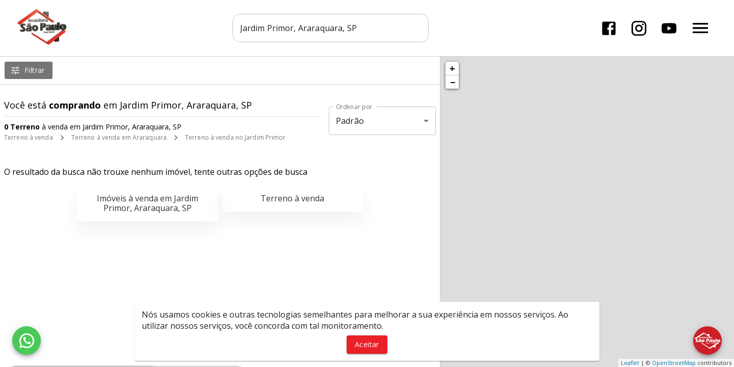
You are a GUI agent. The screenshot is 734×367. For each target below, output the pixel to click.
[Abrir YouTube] (669, 28)
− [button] (452, 82)
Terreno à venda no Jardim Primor (235, 137)
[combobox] (331, 28)
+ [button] (452, 68)
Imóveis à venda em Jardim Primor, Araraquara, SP (147, 203)
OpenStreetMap (674, 362)
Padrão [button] (350, 120)
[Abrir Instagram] (639, 28)
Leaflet (630, 362)
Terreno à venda (28, 137)
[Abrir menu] (700, 28)
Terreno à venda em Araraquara (119, 137)
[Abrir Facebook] (609, 28)
